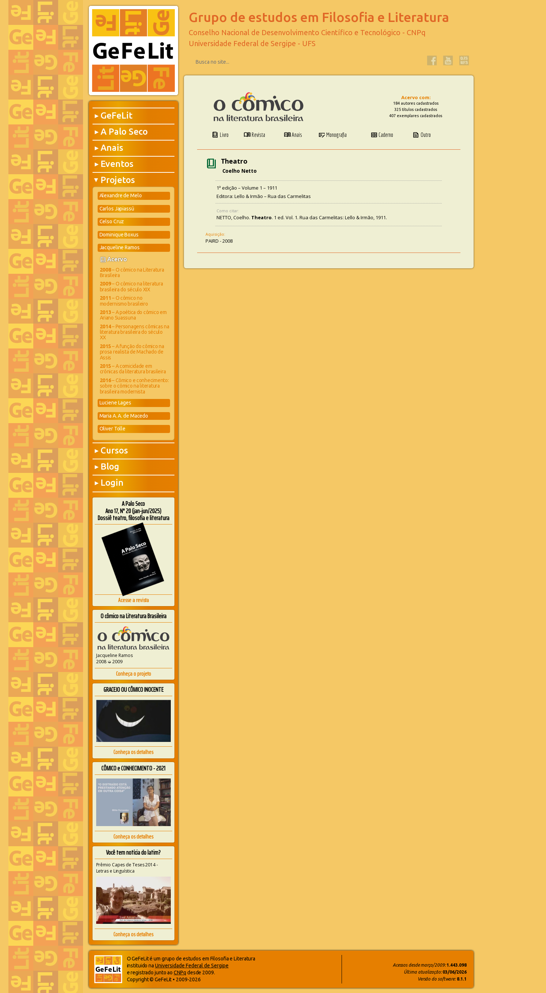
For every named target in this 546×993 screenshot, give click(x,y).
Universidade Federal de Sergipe (192, 965)
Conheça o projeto (133, 673)
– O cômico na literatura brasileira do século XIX (131, 286)
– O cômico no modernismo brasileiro (124, 300)
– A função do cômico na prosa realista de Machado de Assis (132, 352)
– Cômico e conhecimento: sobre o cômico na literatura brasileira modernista (134, 386)
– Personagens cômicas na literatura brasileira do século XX (134, 332)
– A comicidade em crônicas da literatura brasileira (133, 368)
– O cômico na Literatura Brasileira (132, 272)
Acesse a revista (133, 600)
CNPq (180, 972)
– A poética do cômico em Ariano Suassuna (133, 315)
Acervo (117, 259)
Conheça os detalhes (133, 752)
